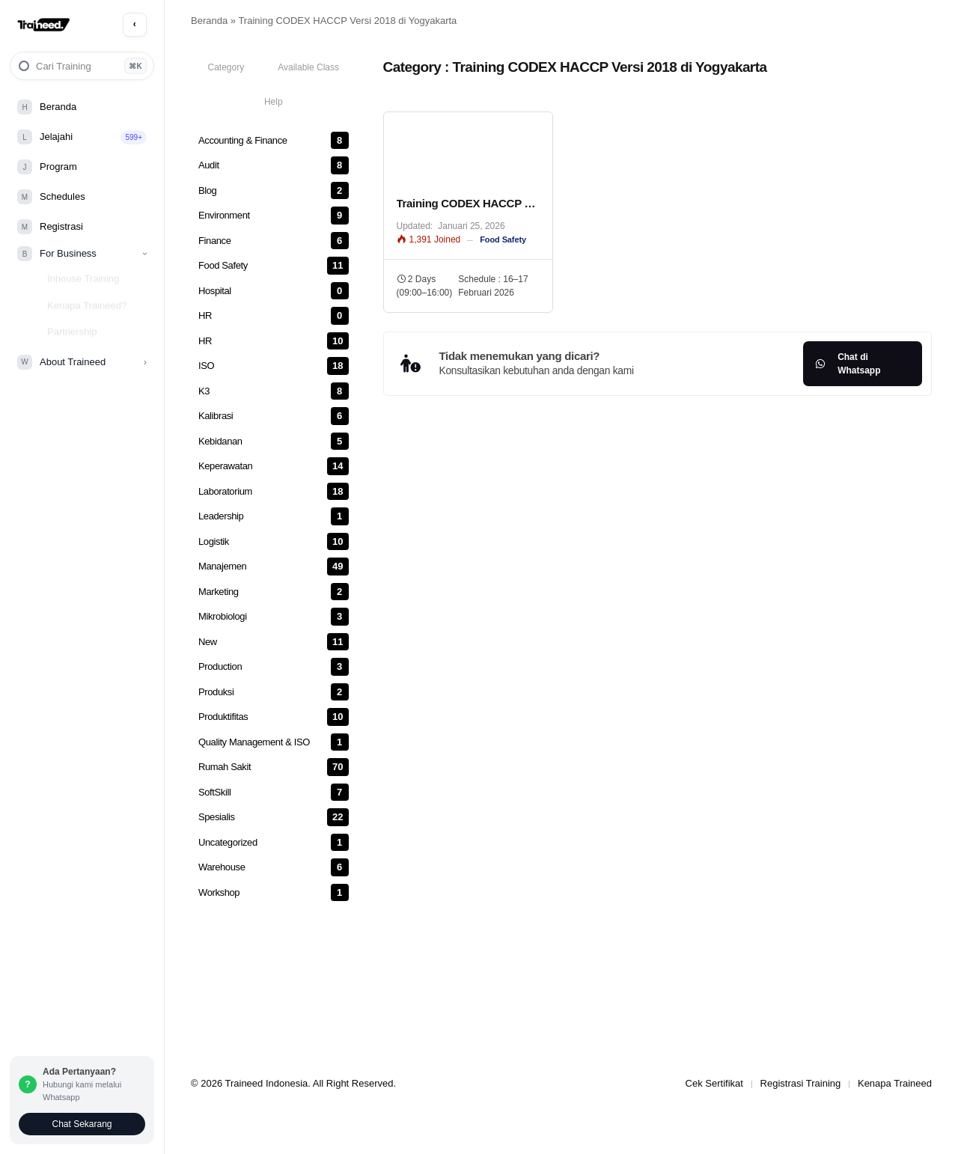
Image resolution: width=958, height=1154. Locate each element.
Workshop (219, 892)
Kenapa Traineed (895, 1083)
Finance (214, 240)
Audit (208, 165)
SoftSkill (214, 792)
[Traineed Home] (43, 25)
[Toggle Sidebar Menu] (135, 25)
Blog (207, 190)
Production (220, 666)
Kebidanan (220, 441)
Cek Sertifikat (714, 1083)
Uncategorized (227, 842)
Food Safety (223, 265)
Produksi (216, 691)
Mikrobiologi (222, 616)
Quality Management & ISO (254, 742)
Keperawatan (225, 465)
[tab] (226, 67)
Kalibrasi (215, 415)
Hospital (214, 290)
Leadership (220, 516)
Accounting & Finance (242, 140)
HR (205, 315)
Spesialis (216, 816)
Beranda (209, 20)
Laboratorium (225, 491)
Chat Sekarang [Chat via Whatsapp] (82, 1124)
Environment (224, 215)
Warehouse (221, 867)
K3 (204, 391)
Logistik (213, 541)
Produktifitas (223, 716)
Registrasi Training (800, 1083)
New (207, 641)
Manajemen (222, 566)
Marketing (218, 591)
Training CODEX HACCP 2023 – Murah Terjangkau (468, 203)
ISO (206, 365)
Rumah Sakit (224, 766)
